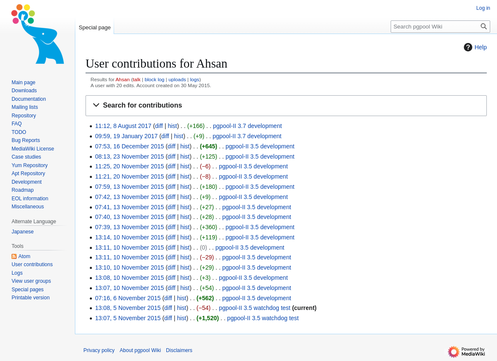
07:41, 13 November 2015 (129, 207)
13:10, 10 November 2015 (129, 267)
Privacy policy (98, 350)
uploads (177, 79)
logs (195, 79)
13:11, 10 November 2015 (129, 247)
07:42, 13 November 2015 (129, 196)
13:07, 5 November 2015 (127, 318)
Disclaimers (179, 350)
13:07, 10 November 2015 (129, 287)
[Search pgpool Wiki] (440, 26)
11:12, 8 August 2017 (123, 125)
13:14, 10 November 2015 (129, 237)
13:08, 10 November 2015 (129, 277)
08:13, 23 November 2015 (129, 156)
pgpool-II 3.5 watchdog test (254, 307)
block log (154, 79)
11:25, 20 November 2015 (129, 166)
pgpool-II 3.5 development (260, 146)
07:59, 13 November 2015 (129, 186)
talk (136, 79)
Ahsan (123, 79)
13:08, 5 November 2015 (127, 307)
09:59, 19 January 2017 (126, 136)
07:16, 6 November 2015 (127, 298)
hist (172, 125)
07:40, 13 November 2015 (129, 216)
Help (474, 47)
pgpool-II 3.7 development (247, 125)
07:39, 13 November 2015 (129, 227)
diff (159, 125)
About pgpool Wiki (140, 350)
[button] (286, 105)
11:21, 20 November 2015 (129, 176)
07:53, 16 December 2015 (129, 146)
